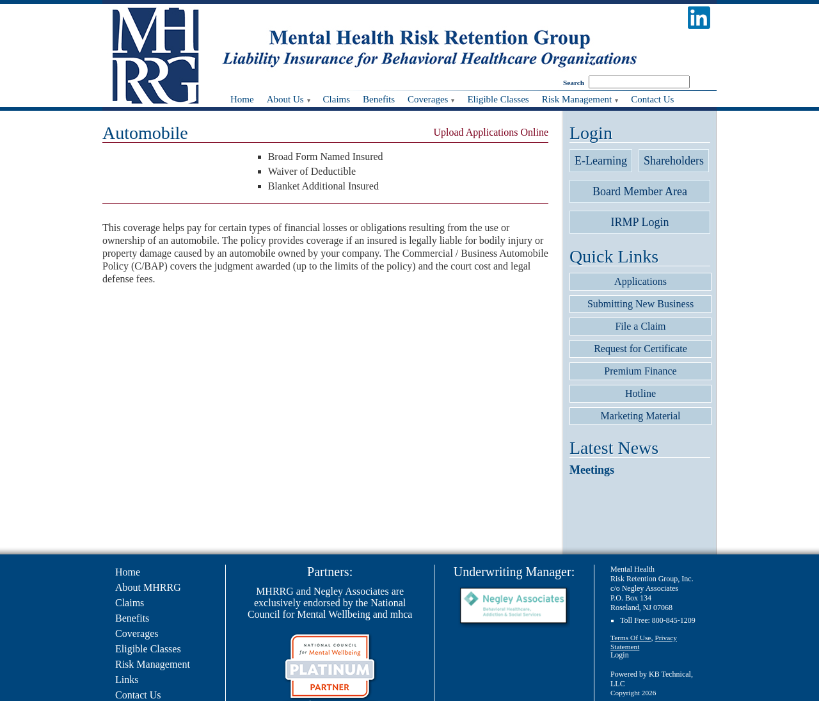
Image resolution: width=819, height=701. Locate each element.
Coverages (137, 633)
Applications (640, 281)
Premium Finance (640, 371)
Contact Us (138, 694)
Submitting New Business (640, 303)
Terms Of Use (630, 637)
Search (573, 82)
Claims (129, 602)
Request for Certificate (640, 348)
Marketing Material (641, 415)
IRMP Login (640, 222)
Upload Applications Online (490, 132)
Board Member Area (639, 191)
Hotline (640, 393)
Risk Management (152, 664)
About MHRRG (148, 587)
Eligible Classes (148, 648)
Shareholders (674, 160)
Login (619, 654)
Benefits (132, 618)
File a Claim (640, 326)
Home (127, 572)
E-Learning (601, 160)
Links (126, 679)
